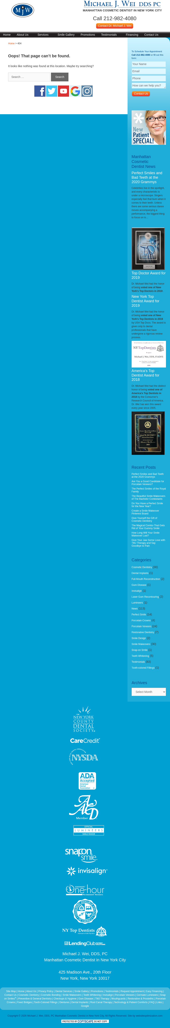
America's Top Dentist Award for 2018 (145, 375)
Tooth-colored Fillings (143, 667)
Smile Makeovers (141, 644)
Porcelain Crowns (141, 620)
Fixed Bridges (24, 1002)
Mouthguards (118, 998)
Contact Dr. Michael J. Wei (114, 25)
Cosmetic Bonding (51, 995)
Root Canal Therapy (101, 1002)
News (135, 608)
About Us (22, 34)
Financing (132, 34)
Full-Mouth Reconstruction (146, 579)
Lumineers (137, 602)
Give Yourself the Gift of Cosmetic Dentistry (144, 519)
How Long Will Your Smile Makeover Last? (145, 534)
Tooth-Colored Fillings (45, 1002)
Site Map (11, 991)
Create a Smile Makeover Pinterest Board (145, 512)
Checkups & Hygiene (65, 998)
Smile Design (139, 638)
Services (43, 34)
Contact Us (151, 34)
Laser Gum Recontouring (145, 596)
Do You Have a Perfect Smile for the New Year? (147, 505)
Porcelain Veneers (141, 626)
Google (85, 1006)
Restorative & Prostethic (141, 998)
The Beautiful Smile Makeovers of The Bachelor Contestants (148, 497)
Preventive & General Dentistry (35, 998)
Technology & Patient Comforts (130, 1002)
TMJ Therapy (102, 998)
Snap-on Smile (140, 650)
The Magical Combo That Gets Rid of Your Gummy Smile (148, 527)
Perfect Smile (139, 614)
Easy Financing (154, 991)
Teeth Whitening (140, 656)
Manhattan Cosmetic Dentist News (144, 161)
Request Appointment (132, 991)
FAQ (151, 1002)
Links (159, 1002)
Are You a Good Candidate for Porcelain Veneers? (148, 483)
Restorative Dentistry (143, 632)
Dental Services (63, 991)
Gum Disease (139, 585)
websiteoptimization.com (149, 1015)
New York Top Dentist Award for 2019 (145, 301)
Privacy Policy (45, 991)
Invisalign (137, 590)
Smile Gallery (66, 34)
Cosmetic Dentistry (142, 567)
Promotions (88, 34)
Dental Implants (140, 573)
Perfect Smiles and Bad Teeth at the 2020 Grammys (147, 177)
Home (7, 34)
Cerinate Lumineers (147, 995)
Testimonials (109, 34)
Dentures (64, 1002)
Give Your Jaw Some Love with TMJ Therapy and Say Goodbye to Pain (148, 543)
